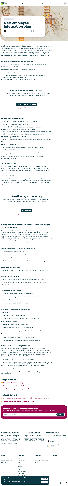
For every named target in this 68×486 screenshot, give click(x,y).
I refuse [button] (44, 481)
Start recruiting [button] (26, 210)
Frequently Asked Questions (41, 460)
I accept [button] (44, 478)
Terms (36, 462)
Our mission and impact (6, 460)
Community (20, 464)
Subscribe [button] (60, 414)
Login (19, 469)
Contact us (37, 457)
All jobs (19, 457)
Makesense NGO (5, 462)
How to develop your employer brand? (16, 389)
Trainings (21, 3)
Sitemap (53, 459)
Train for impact (21, 460)
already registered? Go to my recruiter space (26, 107)
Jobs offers (13, 3)
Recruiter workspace (22, 475)
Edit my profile (21, 473)
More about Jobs (5, 457)
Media (44, 3)
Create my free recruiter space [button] (26, 104)
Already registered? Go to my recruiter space (18, 401)
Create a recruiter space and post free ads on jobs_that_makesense (26, 398)
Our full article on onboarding (13, 383)
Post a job (20, 466)
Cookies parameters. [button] (8, 482)
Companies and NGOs (33, 3)
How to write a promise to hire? (13, 386)
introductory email (22, 243)
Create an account (22, 471)
